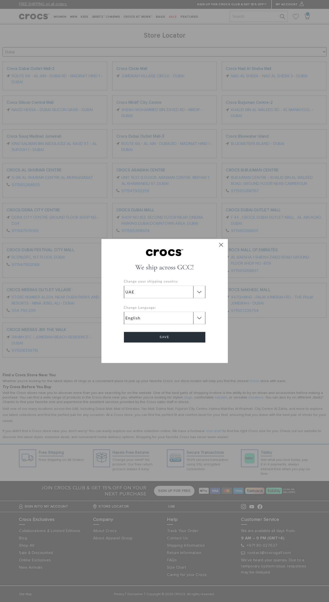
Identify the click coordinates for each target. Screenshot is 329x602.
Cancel (164, 351)
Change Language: (140, 308)
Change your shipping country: (151, 282)
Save (164, 337)
